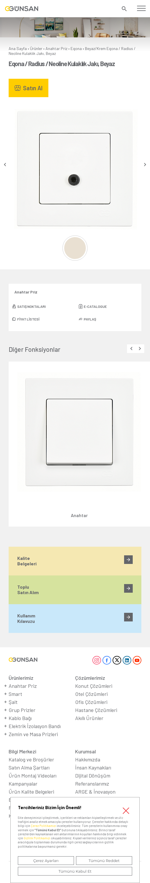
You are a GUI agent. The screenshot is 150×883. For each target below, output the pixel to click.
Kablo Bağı (20, 718)
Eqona (76, 48)
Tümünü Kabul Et (74, 871)
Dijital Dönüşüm (92, 775)
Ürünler (36, 48)
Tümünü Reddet (104, 860)
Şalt (13, 702)
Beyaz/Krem (95, 48)
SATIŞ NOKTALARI (31, 306)
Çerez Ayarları (45, 860)
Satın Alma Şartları (29, 767)
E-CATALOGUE (95, 306)
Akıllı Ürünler (89, 718)
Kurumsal (85, 751)
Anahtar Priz (56, 48)
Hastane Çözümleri (96, 710)
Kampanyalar (23, 783)
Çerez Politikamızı (43, 826)
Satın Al (33, 88)
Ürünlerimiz (21, 678)
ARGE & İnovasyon (95, 791)
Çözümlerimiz (90, 678)
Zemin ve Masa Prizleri (33, 734)
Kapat (126, 810)
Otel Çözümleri (91, 694)
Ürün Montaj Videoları (32, 775)
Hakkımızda (87, 759)
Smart (15, 694)
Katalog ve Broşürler (31, 759)
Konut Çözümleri (93, 686)
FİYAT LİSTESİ (28, 319)
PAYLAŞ (90, 319)
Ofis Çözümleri (91, 702)
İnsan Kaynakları (93, 767)
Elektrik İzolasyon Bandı (35, 726)
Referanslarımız (92, 783)
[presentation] (5, 164)
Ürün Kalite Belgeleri (31, 791)
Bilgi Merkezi (22, 751)
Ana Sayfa (18, 48)
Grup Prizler (22, 710)
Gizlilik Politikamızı (37, 838)
